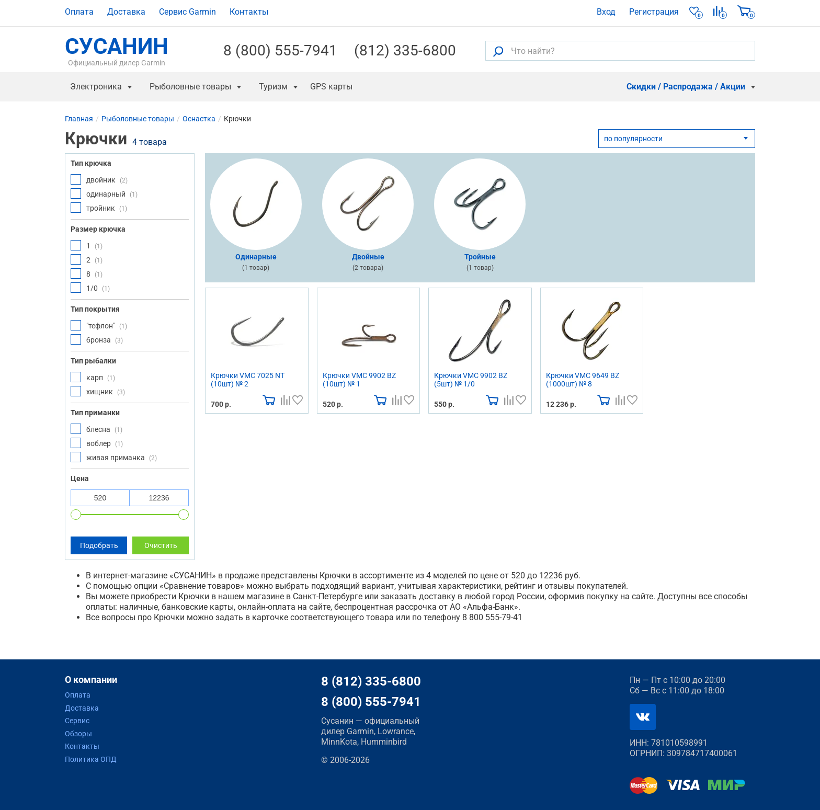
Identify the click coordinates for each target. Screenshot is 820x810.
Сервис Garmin (187, 12)
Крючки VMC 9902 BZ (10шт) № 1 (359, 379)
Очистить (160, 545)
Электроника (96, 87)
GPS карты (331, 87)
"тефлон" (99, 325)
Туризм (273, 87)
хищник (98, 391)
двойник (99, 179)
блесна (96, 429)
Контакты (249, 12)
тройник (99, 207)
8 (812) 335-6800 (371, 681)
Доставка (126, 12)
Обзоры (78, 733)
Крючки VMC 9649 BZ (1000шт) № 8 (582, 379)
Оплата (79, 12)
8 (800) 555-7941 (280, 50)
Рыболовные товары (190, 87)
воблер (97, 443)
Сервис (77, 720)
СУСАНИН (116, 51)
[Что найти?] (620, 51)
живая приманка (114, 457)
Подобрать (99, 545)
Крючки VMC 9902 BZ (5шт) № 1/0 (470, 379)
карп (93, 377)
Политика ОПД (91, 759)
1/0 (90, 287)
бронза (97, 339)
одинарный (104, 193)
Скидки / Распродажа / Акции (686, 87)
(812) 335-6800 (405, 50)
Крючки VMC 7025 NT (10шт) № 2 (247, 379)
